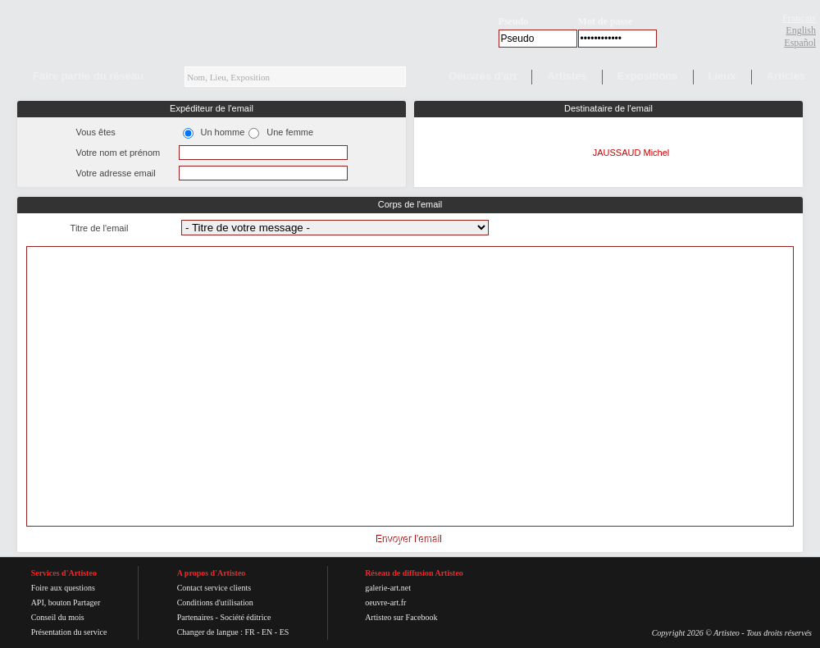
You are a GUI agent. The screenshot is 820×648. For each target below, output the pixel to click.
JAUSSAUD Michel (631, 152)
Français (799, 18)
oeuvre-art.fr (385, 602)
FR (249, 632)
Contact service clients (214, 587)
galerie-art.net (388, 587)
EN (267, 632)
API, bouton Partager (66, 602)
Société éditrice (245, 617)
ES (284, 632)
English (801, 30)
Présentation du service (69, 632)
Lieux (722, 76)
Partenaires (195, 617)
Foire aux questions (63, 587)
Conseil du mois (57, 617)
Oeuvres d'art (483, 76)
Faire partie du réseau (88, 76)
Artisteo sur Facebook (401, 617)
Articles (786, 76)
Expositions (647, 76)
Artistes (566, 76)
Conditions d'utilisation (215, 602)
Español (800, 42)
